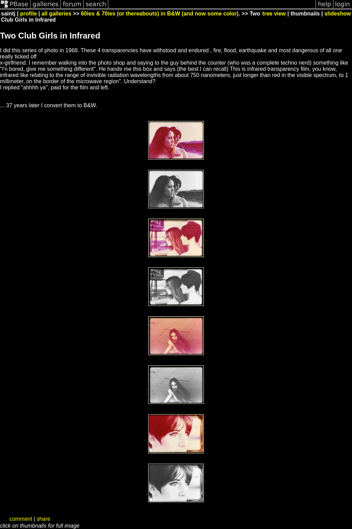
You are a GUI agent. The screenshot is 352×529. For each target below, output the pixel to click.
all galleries (56, 13)
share (43, 519)
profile (28, 13)
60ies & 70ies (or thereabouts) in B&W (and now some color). (160, 13)
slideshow (337, 13)
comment (21, 519)
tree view (274, 13)
